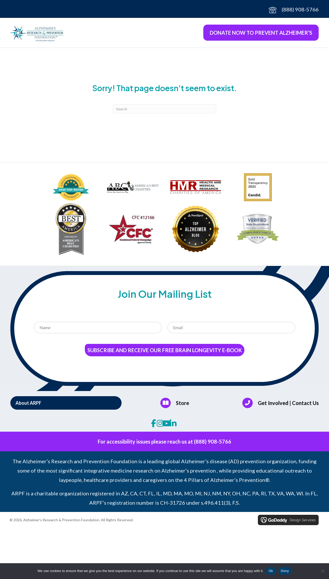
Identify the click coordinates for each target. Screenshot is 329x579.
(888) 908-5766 (300, 9)
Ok (270, 571)
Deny (285, 571)
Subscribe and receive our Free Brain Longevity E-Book (164, 351)
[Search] (164, 109)
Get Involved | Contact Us (288, 404)
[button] (66, 404)
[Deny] (322, 571)
